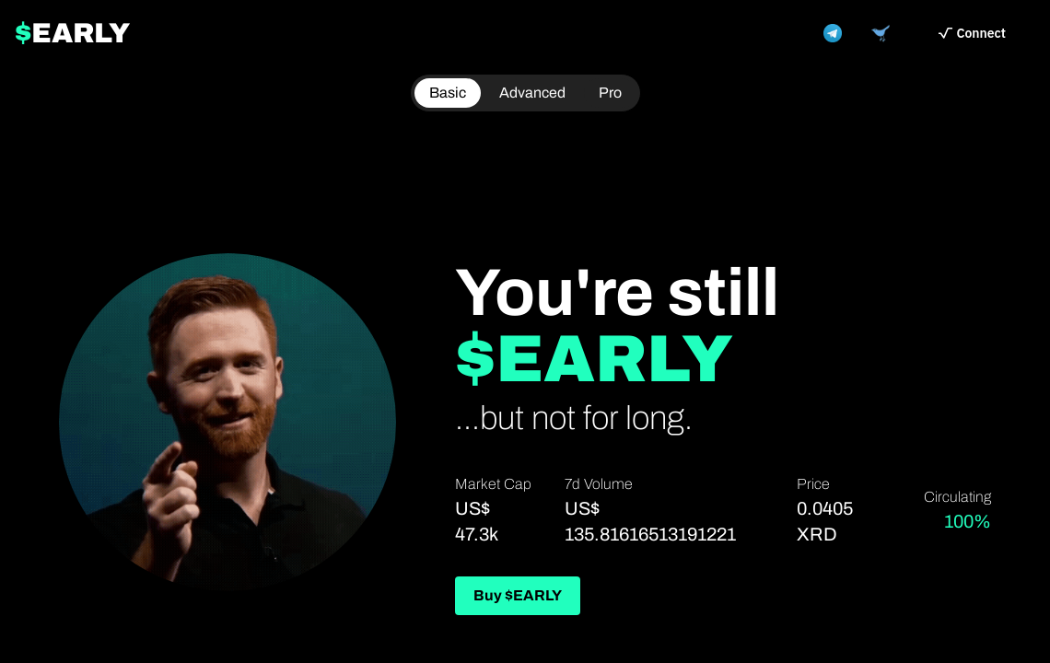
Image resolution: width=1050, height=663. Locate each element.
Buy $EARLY (517, 595)
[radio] (610, 93)
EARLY (72, 33)
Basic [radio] (447, 92)
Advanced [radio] (532, 92)
